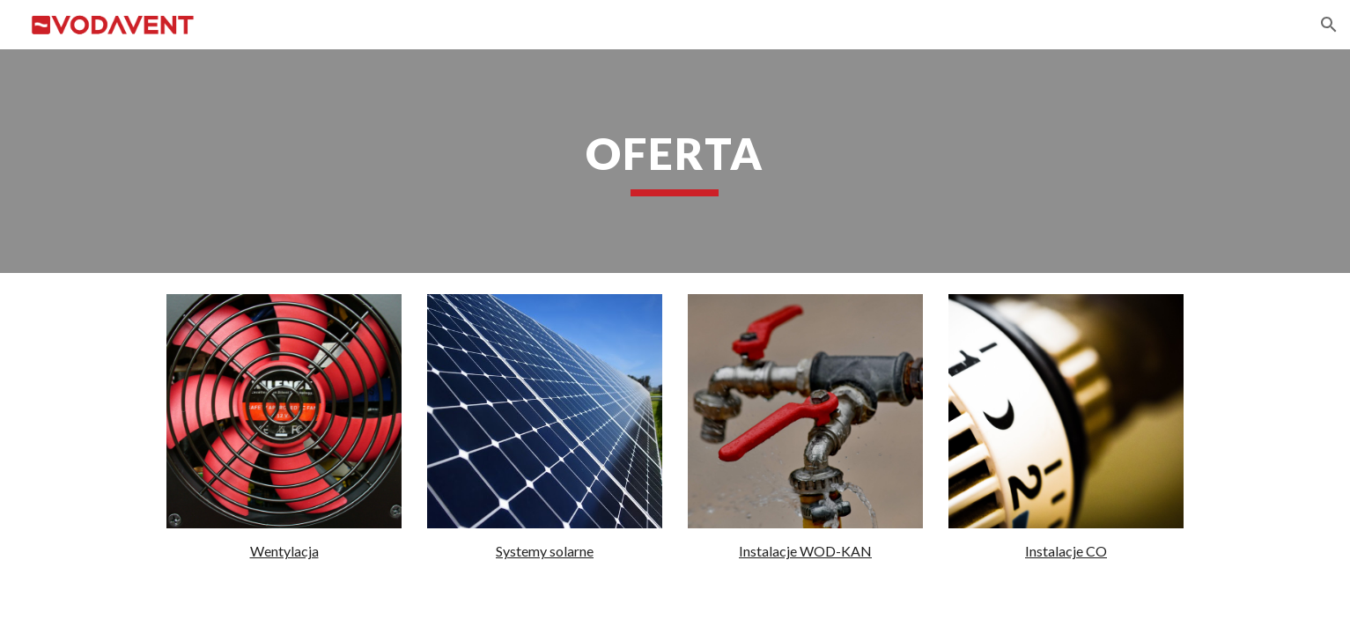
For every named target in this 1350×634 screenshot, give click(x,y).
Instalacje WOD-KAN (805, 550)
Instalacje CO (1066, 550)
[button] (1329, 25)
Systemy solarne (545, 550)
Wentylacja (284, 550)
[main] (675, 161)
